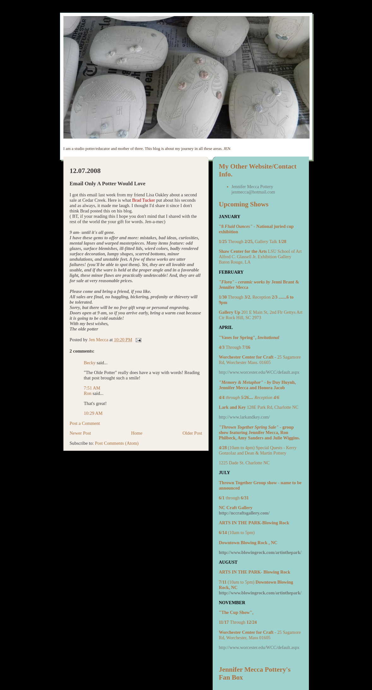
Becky (90, 362)
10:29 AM (93, 413)
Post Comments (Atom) (117, 443)
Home (137, 433)
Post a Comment (85, 423)
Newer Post (80, 433)
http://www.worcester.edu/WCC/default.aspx (259, 372)
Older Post (192, 433)
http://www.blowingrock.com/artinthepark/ (260, 552)
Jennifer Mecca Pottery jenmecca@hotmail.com (253, 189)
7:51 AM (92, 387)
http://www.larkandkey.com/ (244, 416)
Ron (88, 393)
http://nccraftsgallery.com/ (244, 512)
